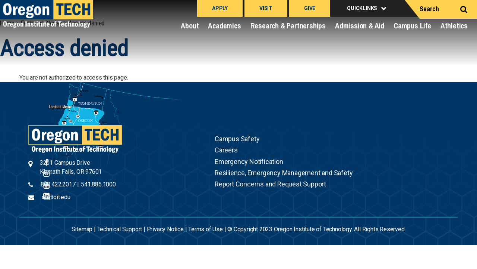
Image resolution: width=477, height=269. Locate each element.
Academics (224, 26)
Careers (226, 150)
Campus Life (412, 26)
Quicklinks (362, 8)
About (190, 26)
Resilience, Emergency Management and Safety (284, 173)
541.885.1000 (98, 184)
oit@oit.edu (56, 197)
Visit (265, 8)
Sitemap (82, 229)
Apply (220, 8)
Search (429, 8)
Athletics (454, 26)
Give (309, 8)
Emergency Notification (249, 162)
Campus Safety (237, 139)
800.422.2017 (58, 184)
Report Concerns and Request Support (270, 184)
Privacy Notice (165, 229)
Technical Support (119, 229)
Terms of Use (205, 229)
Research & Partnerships (288, 26)
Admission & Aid (359, 26)
